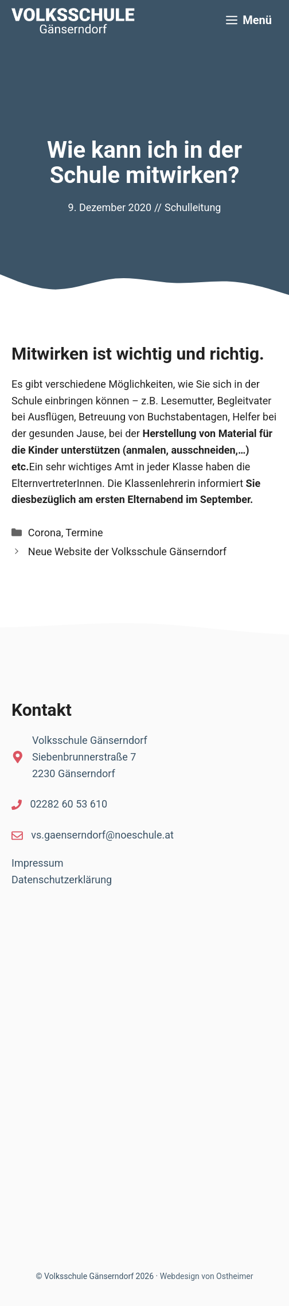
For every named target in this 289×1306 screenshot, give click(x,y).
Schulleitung (193, 207)
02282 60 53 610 (68, 804)
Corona (44, 533)
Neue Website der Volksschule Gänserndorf (127, 551)
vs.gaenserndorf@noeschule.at (102, 835)
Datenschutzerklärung (61, 880)
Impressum (37, 863)
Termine (84, 533)
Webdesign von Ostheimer (206, 1276)
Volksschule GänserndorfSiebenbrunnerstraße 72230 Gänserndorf (89, 756)
